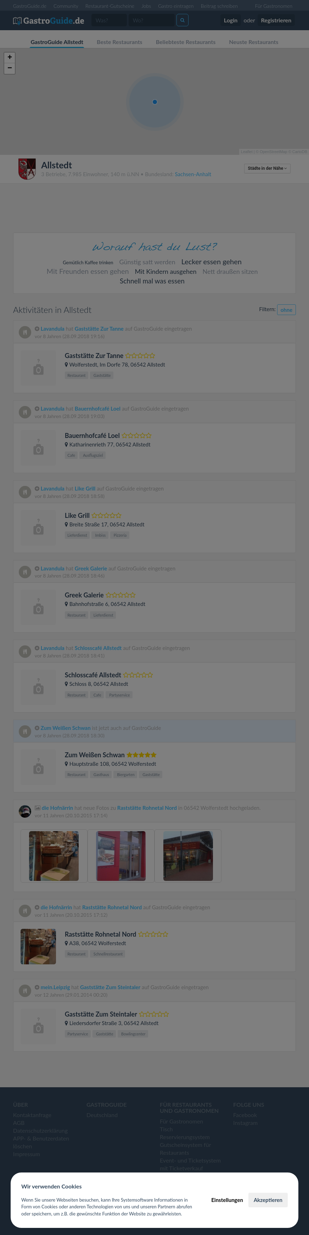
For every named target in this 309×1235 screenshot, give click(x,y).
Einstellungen (227, 1200)
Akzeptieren (268, 1200)
